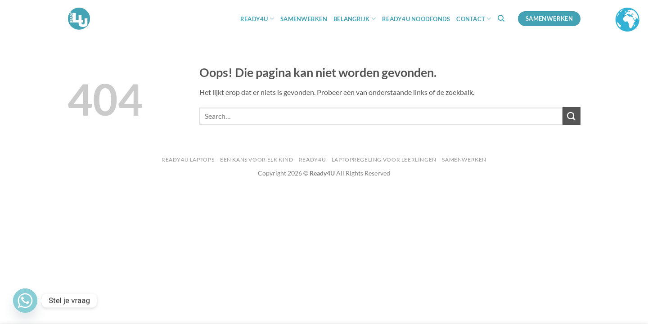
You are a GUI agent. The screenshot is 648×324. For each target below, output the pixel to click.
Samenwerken (303, 18)
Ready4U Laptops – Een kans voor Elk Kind (227, 159)
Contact (473, 18)
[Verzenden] (571, 116)
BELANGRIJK (354, 18)
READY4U (257, 18)
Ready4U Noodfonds (416, 18)
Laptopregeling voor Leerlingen (384, 159)
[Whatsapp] (25, 300)
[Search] (501, 18)
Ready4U (312, 159)
